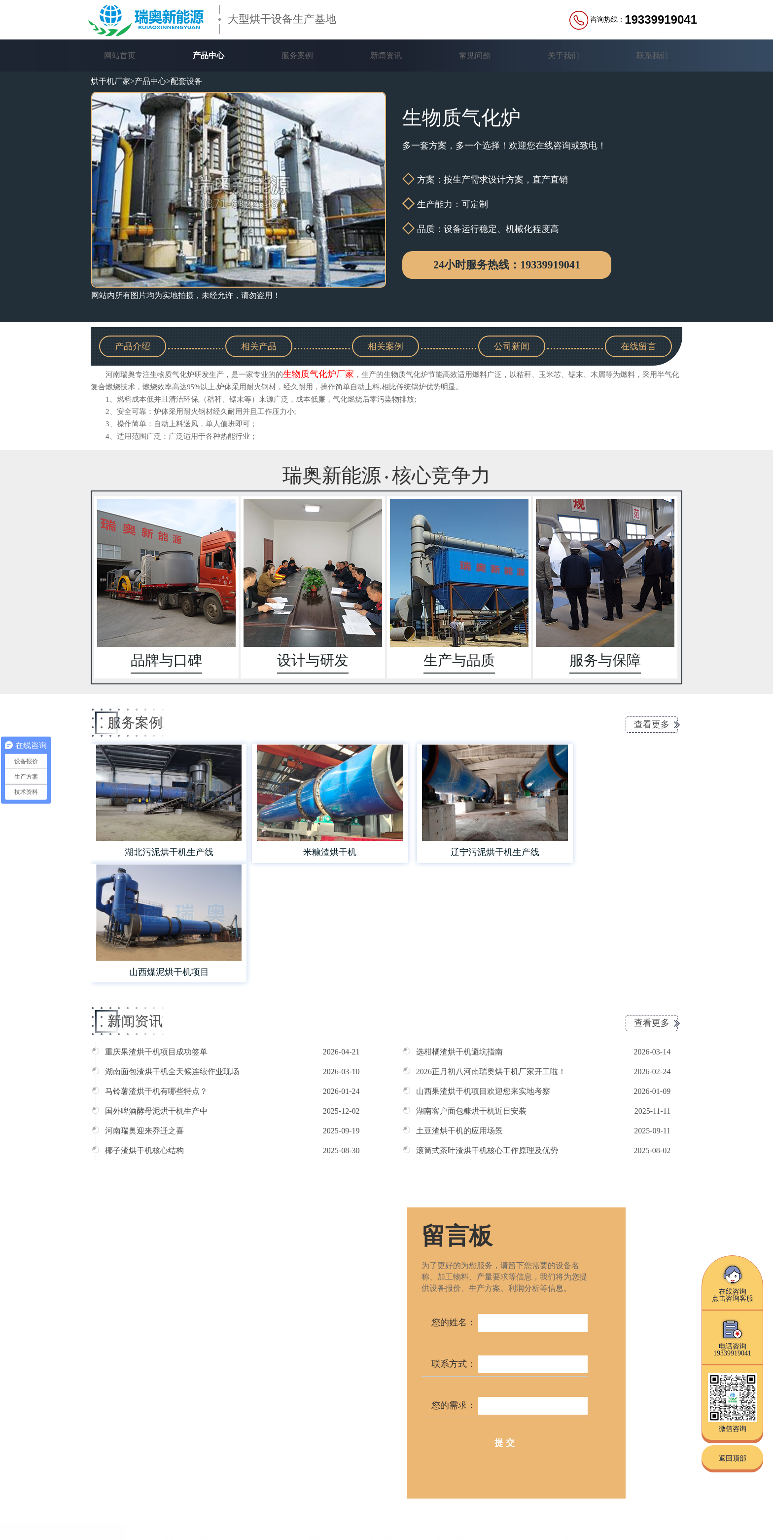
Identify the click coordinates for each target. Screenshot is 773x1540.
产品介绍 (132, 346)
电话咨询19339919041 (732, 1337)
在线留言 (638, 346)
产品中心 (208, 55)
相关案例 (385, 346)
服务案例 (297, 55)
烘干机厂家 (110, 81)
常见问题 (475, 55)
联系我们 (652, 55)
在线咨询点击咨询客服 (732, 1282)
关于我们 (563, 55)
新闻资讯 (386, 55)
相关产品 (259, 346)
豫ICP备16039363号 (325, 1516)
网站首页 (120, 55)
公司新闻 (511, 346)
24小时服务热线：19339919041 (506, 265)
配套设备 (186, 81)
